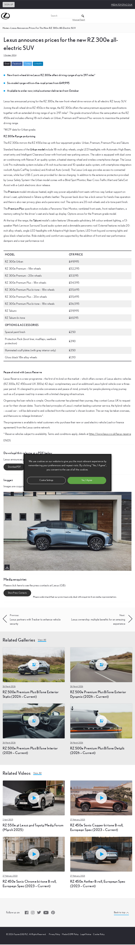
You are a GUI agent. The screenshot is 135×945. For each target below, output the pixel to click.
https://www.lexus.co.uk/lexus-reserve (110, 434)
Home (6, 28)
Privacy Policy (54, 935)
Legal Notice (85, 935)
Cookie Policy (99, 935)
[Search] (67, 16)
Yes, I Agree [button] (86, 480)
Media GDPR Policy (70, 935)
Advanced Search (78, 20)
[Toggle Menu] (130, 16)
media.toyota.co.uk (121, 5)
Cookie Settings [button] (46, 480)
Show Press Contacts (17, 593)
